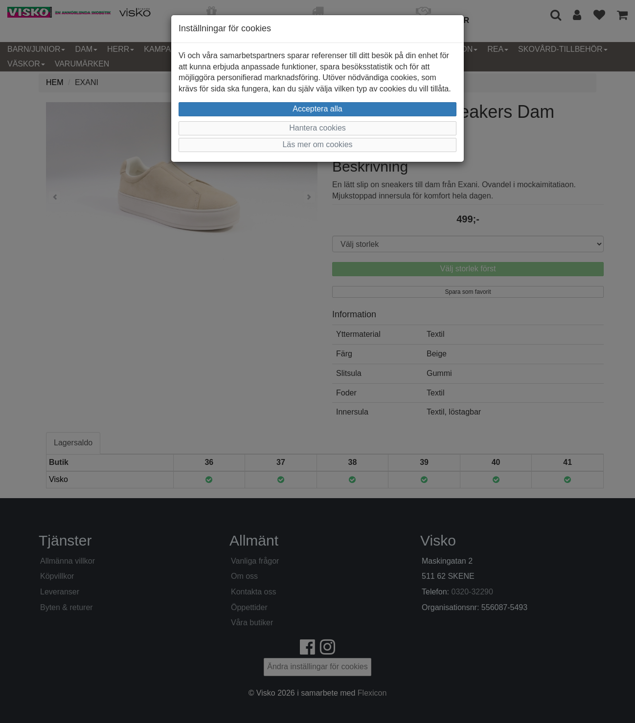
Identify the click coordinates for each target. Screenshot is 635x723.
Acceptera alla (317, 109)
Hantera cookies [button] (317, 128)
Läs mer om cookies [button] (317, 144)
